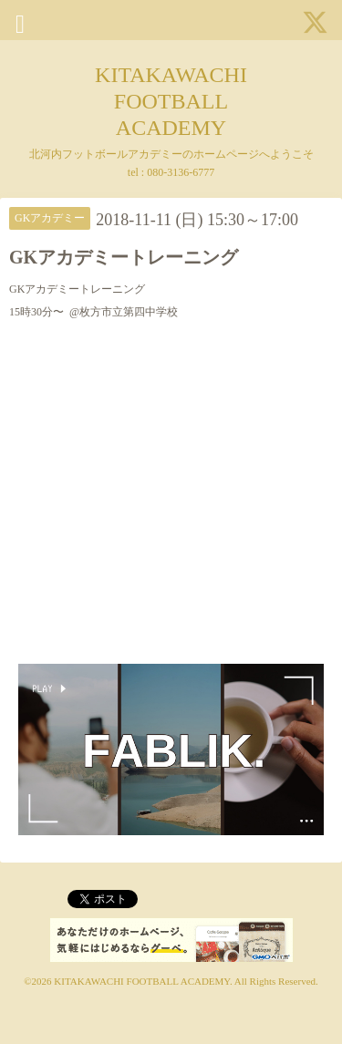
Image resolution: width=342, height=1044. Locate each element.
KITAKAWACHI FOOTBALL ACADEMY (171, 101)
